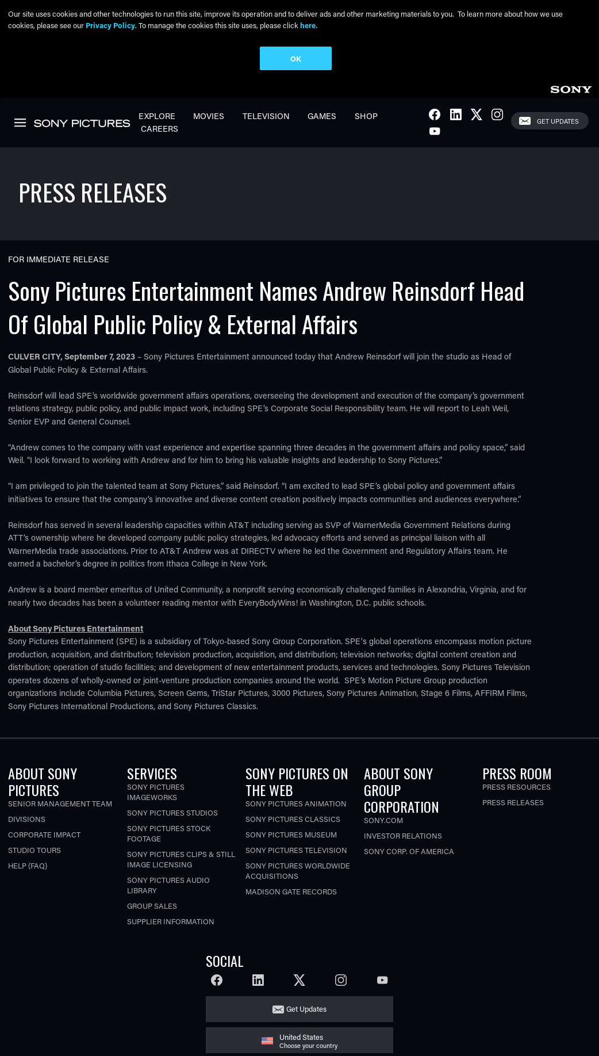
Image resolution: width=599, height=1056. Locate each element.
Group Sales (152, 905)
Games (322, 115)
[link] (571, 88)
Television (266, 115)
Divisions (26, 819)
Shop (366, 115)
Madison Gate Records (291, 891)
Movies (208, 115)
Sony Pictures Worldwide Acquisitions (297, 870)
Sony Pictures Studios (172, 812)
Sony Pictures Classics (292, 819)
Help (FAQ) (27, 865)
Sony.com (383, 820)
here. (308, 25)
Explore (157, 115)
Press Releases (513, 802)
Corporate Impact (44, 834)
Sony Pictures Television (296, 850)
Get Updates (558, 121)
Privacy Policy (110, 25)
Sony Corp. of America (409, 851)
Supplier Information (170, 921)
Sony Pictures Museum (291, 834)
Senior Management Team (60, 803)
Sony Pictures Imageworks (156, 792)
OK (295, 58)
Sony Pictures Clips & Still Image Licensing (181, 859)
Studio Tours (34, 850)
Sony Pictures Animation (296, 803)
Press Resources (516, 786)
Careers (159, 128)
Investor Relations (403, 835)
